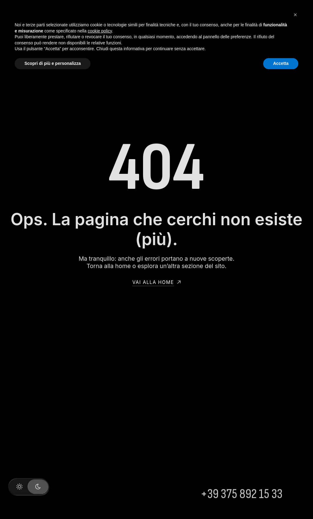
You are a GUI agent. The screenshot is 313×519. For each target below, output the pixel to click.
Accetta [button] (281, 63)
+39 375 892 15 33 (241, 500)
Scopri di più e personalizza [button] (52, 63)
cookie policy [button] (100, 30)
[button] (295, 15)
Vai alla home (156, 282)
